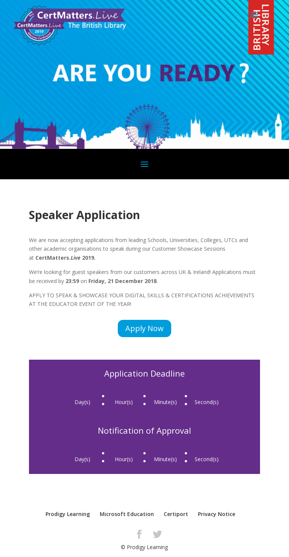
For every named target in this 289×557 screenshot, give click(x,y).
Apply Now (144, 328)
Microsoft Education (127, 514)
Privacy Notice (216, 514)
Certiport (176, 514)
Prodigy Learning (68, 514)
